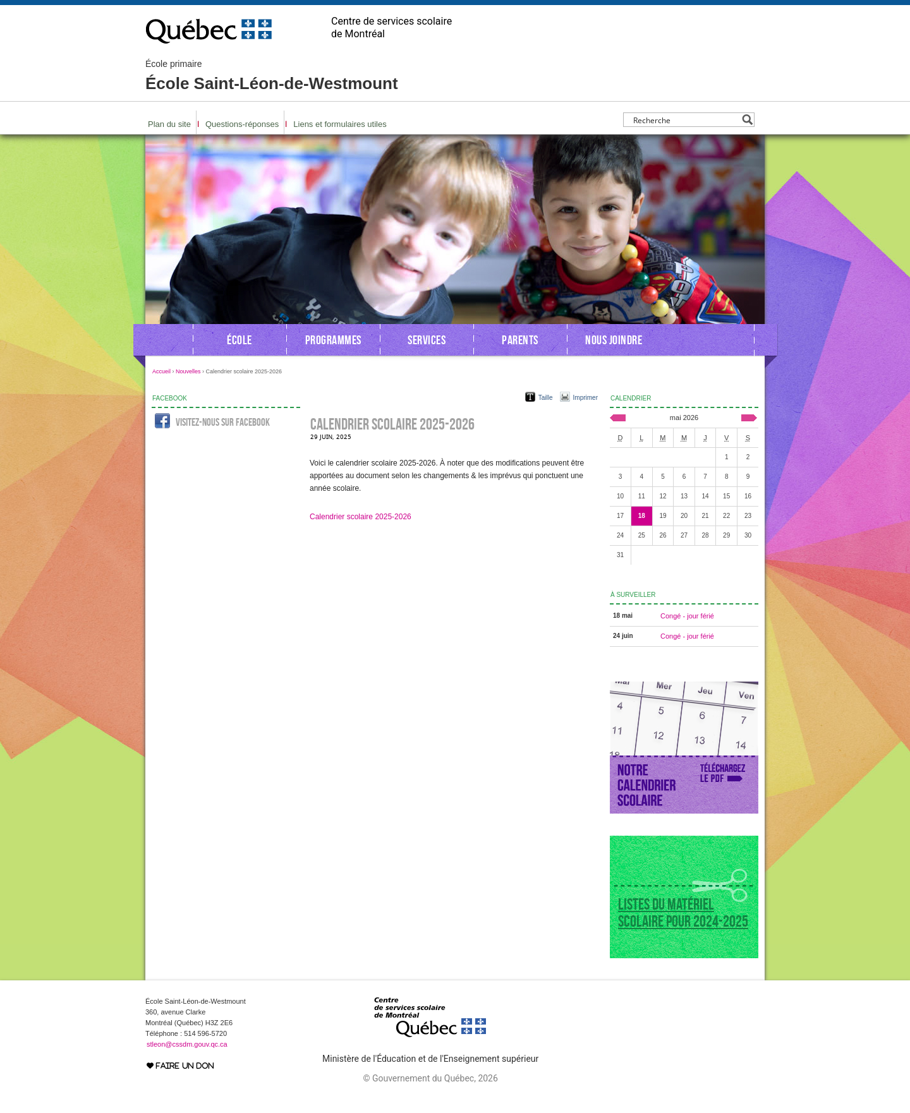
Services (427, 340)
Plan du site (169, 124)
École (239, 340)
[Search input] (685, 119)
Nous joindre (613, 340)
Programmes (333, 340)
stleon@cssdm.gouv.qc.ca (187, 1044)
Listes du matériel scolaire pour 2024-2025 (683, 913)
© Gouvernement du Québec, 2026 (430, 1078)
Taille (545, 397)
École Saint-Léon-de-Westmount (271, 76)
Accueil (161, 371)
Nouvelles (188, 371)
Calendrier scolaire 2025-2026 (360, 516)
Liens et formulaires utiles (339, 124)
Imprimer (585, 397)
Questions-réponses (242, 124)
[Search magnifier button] (747, 119)
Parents (520, 340)
